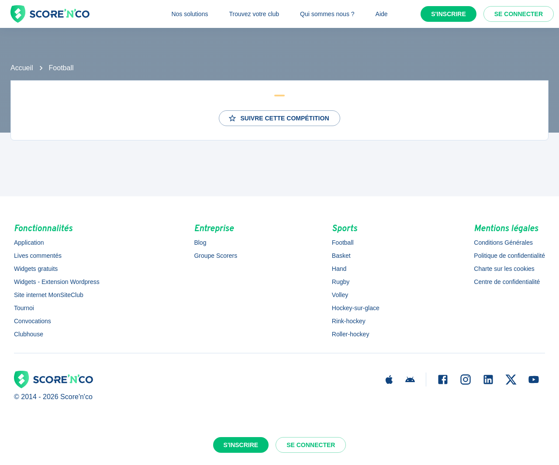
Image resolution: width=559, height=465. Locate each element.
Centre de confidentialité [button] (507, 281)
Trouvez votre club (254, 13)
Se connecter (518, 13)
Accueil (21, 68)
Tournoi (24, 307)
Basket (341, 255)
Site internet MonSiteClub (48, 294)
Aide (382, 13)
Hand (339, 268)
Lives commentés (38, 255)
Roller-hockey (350, 334)
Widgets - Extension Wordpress (57, 281)
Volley (340, 294)
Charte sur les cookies (504, 268)
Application (29, 242)
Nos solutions (189, 13)
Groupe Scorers (215, 255)
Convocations (32, 321)
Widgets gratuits (36, 268)
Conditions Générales (503, 242)
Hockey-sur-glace (356, 307)
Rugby (340, 281)
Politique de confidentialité (509, 255)
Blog (200, 242)
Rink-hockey (349, 321)
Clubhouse (28, 334)
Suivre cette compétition (278, 118)
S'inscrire (448, 13)
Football (61, 68)
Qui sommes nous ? (327, 13)
